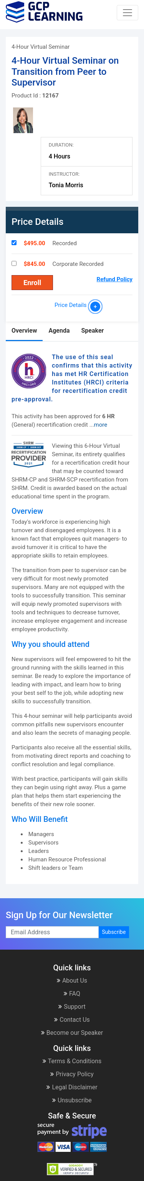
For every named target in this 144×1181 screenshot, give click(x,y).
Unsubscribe (72, 1100)
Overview (24, 330)
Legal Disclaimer (71, 1087)
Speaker (92, 330)
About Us (72, 980)
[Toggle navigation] (127, 12)
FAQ (72, 993)
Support (71, 1006)
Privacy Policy (72, 1074)
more (101, 424)
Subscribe (114, 932)
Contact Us (72, 1019)
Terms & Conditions (72, 1061)
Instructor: (64, 174)
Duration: (61, 145)
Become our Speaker (72, 1032)
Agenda (59, 330)
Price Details (72, 305)
